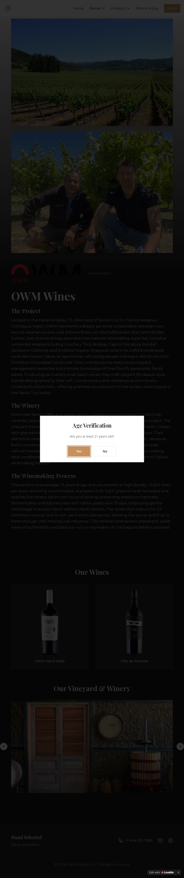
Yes (79, 451)
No (105, 451)
